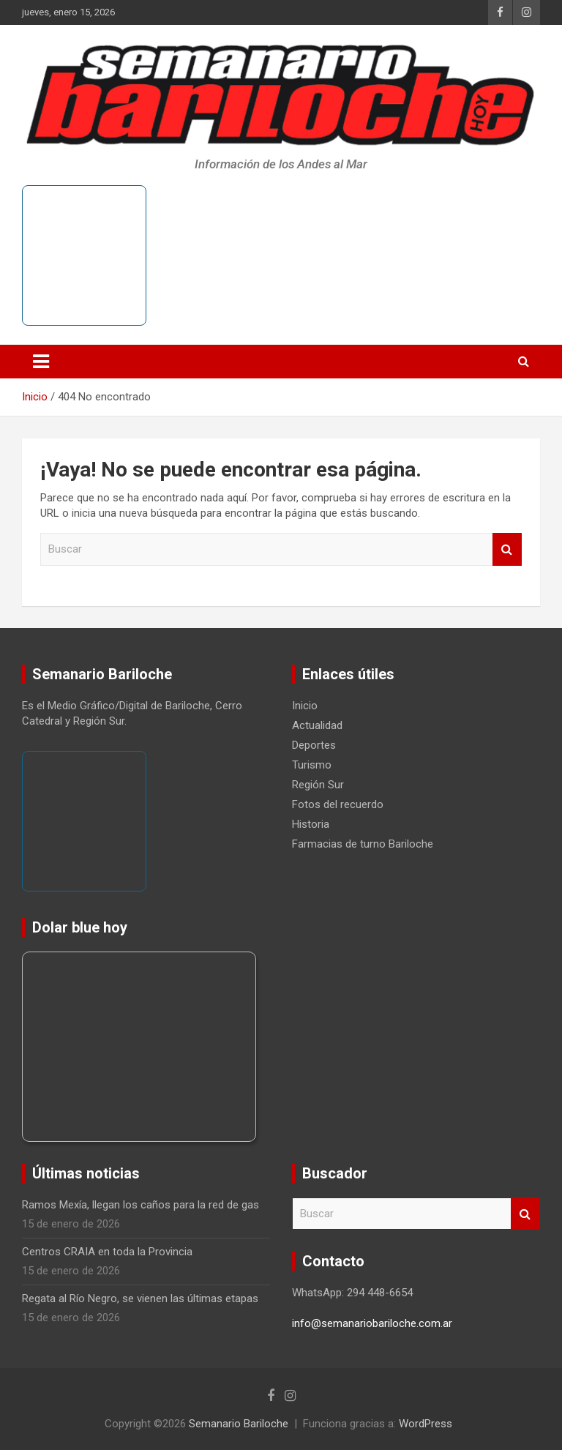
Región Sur (318, 784)
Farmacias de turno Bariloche (362, 844)
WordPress (425, 1423)
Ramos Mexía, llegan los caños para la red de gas (140, 1204)
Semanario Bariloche (238, 1423)
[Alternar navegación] (41, 361)
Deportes (314, 745)
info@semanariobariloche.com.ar (372, 1323)
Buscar (507, 549)
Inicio (305, 705)
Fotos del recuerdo (337, 804)
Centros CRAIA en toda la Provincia (107, 1251)
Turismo (311, 764)
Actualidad (317, 725)
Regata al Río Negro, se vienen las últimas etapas (140, 1298)
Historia (310, 824)
